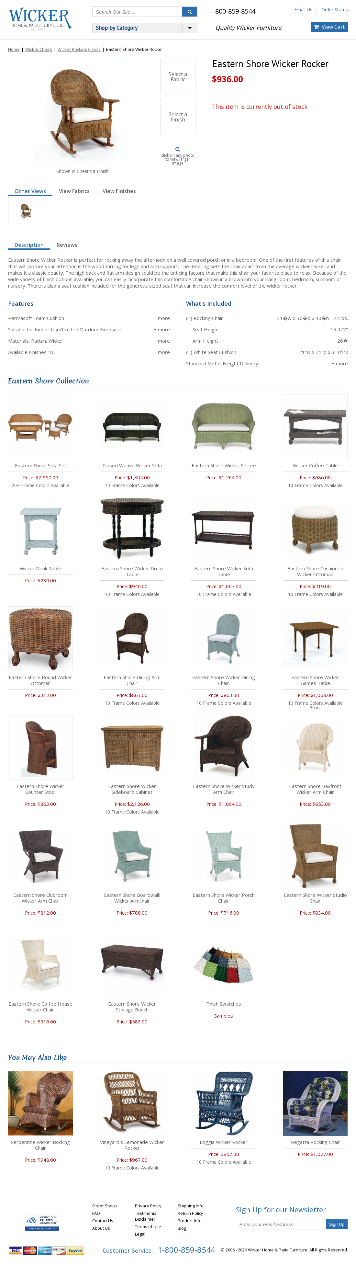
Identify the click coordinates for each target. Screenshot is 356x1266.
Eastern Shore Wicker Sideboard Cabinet (132, 789)
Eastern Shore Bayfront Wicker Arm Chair (315, 789)
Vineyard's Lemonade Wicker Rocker (132, 1145)
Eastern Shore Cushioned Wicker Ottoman (315, 571)
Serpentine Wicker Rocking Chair (40, 1145)
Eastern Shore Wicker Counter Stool (40, 789)
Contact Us (102, 1221)
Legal (140, 1234)
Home (14, 49)
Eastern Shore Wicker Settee (224, 465)
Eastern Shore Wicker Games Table (315, 680)
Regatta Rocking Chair (315, 1142)
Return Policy (190, 1213)
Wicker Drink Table (40, 568)
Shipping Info (191, 1206)
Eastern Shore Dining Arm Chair (132, 680)
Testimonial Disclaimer (146, 1216)
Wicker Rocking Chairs (79, 49)
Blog (182, 1228)
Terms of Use (148, 1226)
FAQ (96, 1213)
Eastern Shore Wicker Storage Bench (132, 1006)
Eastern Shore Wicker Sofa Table (223, 571)
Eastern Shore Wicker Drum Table (132, 571)
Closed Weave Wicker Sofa (132, 465)
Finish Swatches (223, 1003)
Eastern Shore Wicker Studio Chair (315, 898)
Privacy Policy (148, 1206)
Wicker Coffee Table (315, 465)
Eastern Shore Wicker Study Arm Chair (224, 789)
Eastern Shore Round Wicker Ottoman (40, 680)
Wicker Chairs (38, 49)
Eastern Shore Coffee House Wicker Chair (40, 1006)
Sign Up (336, 1224)
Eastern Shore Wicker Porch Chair (224, 898)
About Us (101, 1228)
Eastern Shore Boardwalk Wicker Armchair (132, 898)
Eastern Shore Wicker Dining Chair (223, 680)
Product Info (190, 1221)
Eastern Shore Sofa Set (40, 465)
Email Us (303, 9)
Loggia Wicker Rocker (224, 1142)
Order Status (334, 9)
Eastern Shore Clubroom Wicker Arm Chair (40, 898)
